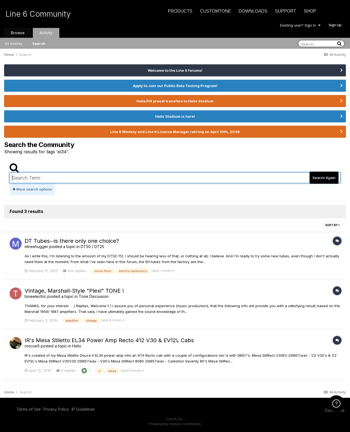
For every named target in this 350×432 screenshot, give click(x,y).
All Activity (13, 43)
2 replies (66, 370)
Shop (310, 11)
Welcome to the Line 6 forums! (175, 70)
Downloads (253, 11)
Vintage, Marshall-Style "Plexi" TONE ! (74, 290)
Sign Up (335, 25)
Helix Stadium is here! (175, 116)
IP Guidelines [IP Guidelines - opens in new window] (83, 409)
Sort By (332, 225)
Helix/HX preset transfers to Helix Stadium (175, 101)
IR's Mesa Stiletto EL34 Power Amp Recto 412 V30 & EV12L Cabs (109, 340)
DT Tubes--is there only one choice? (72, 241)
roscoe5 (32, 346)
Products (180, 11)
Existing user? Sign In (300, 25)
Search (38, 43)
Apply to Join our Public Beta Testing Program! (175, 85)
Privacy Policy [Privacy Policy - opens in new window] (56, 409)
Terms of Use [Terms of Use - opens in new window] (28, 409)
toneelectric (35, 296)
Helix (76, 346)
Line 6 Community (38, 14)
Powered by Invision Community (175, 424)
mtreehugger (36, 246)
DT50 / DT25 (92, 246)
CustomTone (215, 11)
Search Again (324, 177)
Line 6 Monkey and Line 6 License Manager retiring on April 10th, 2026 (175, 131)
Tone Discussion (94, 296)
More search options (32, 189)
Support (285, 11)
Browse (18, 32)
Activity (46, 32)
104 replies (74, 271)
